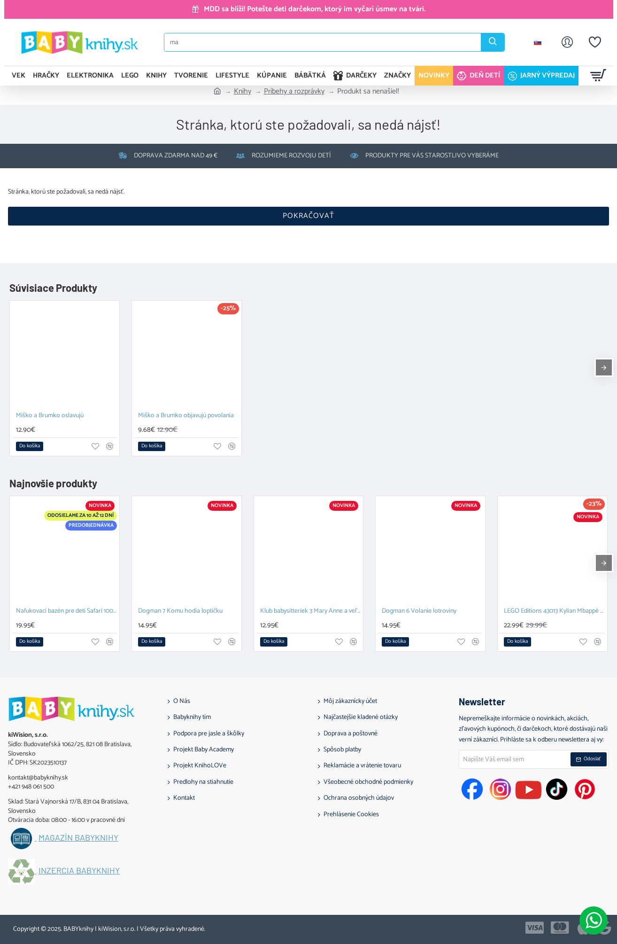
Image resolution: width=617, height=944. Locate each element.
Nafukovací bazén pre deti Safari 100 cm (66, 611)
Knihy (242, 92)
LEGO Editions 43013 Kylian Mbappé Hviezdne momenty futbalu (554, 611)
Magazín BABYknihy (78, 838)
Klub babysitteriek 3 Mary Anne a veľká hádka (310, 611)
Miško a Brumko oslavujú (50, 416)
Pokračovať (308, 216)
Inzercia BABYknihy (79, 870)
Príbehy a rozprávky (294, 92)
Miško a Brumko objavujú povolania (186, 416)
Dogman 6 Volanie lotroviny (419, 611)
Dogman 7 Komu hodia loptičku (180, 611)
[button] (29, 446)
